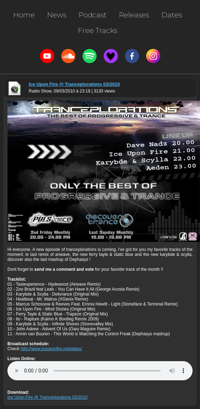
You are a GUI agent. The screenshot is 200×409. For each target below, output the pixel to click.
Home (24, 15)
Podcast (93, 15)
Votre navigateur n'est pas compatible (100, 370)
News (56, 15)
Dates (171, 15)
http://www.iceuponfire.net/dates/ (51, 348)
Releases (134, 15)
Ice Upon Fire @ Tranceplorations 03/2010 (74, 84)
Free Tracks (97, 30)
